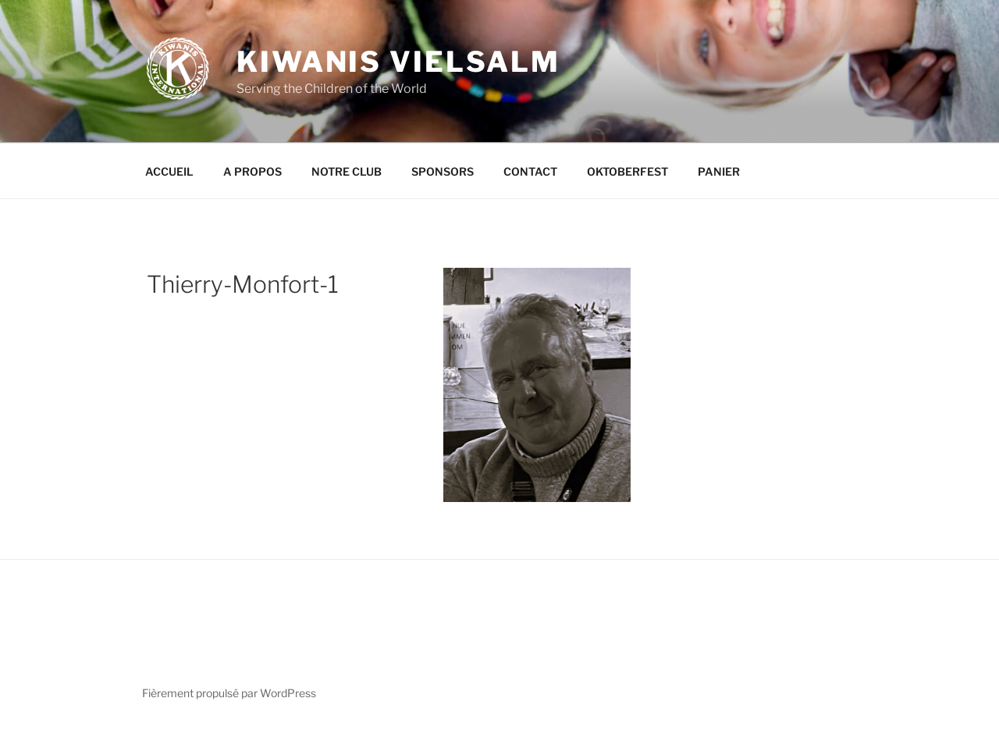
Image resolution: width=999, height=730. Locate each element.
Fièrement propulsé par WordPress (229, 693)
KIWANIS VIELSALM (398, 62)
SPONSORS (442, 171)
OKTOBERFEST (627, 171)
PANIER (719, 171)
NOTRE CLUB (346, 171)
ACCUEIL (169, 171)
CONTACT (530, 171)
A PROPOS (252, 171)
